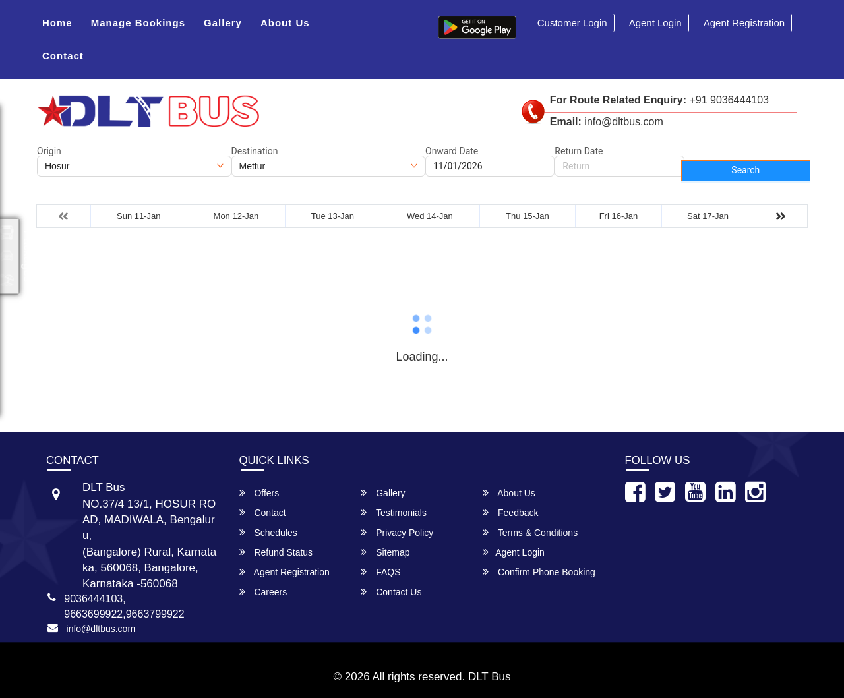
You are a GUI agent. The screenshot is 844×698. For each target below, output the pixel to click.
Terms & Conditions (530, 532)
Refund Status (276, 552)
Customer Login (572, 22)
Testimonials (394, 512)
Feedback (510, 512)
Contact (63, 55)
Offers (259, 492)
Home (57, 22)
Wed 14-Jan (430, 216)
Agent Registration (744, 22)
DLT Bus (489, 676)
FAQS (380, 571)
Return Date (579, 151)
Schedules (268, 532)
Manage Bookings (138, 22)
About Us (285, 22)
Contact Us (391, 591)
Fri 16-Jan (618, 216)
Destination (254, 151)
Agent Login (655, 22)
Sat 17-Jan (708, 216)
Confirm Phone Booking (539, 571)
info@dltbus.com (101, 629)
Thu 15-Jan (527, 216)
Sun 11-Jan (139, 216)
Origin (49, 151)
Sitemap (385, 552)
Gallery (223, 22)
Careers (263, 591)
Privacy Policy (397, 532)
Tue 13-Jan (332, 216)
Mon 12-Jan (236, 216)
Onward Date (451, 151)
